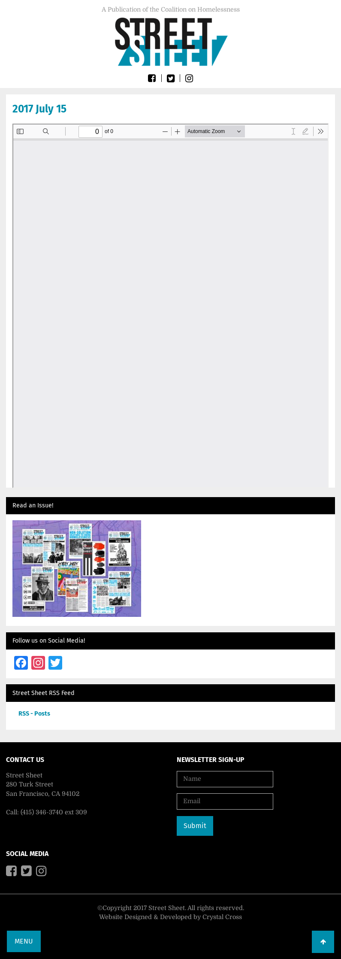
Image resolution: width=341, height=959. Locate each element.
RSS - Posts (34, 713)
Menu (24, 941)
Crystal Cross (222, 916)
